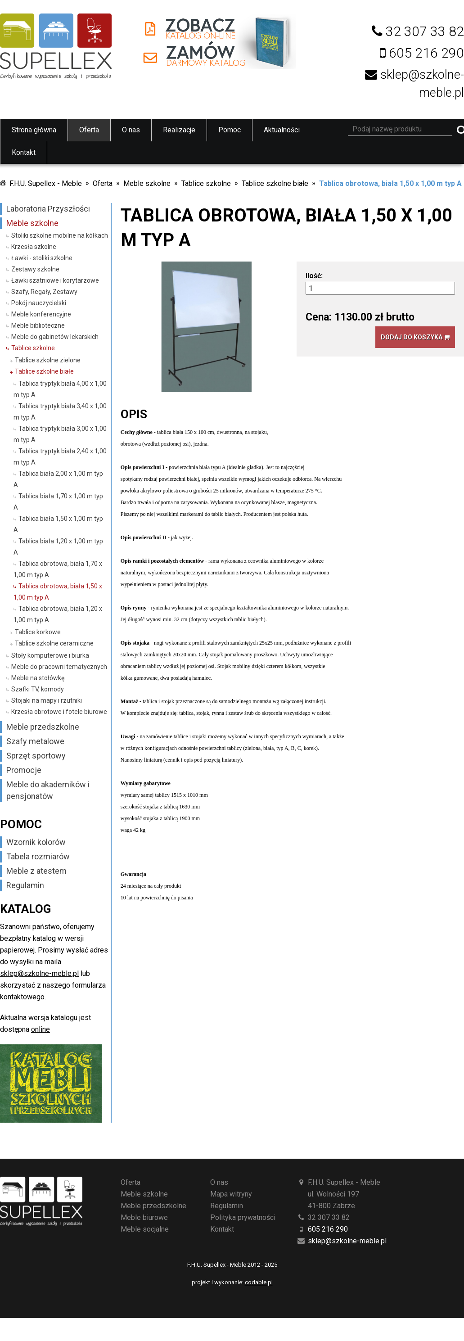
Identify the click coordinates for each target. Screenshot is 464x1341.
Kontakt (24, 152)
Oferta (89, 130)
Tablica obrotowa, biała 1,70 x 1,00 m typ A (58, 569)
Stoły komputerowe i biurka (50, 655)
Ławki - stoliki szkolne (41, 258)
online (40, 1029)
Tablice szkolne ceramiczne (54, 643)
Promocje (23, 770)
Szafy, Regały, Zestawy (44, 291)
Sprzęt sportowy (36, 755)
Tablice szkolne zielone (48, 360)
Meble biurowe (144, 1217)
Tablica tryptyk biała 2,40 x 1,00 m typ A (60, 456)
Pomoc (229, 130)
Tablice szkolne (206, 183)
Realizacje (179, 130)
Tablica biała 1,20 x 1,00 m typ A (58, 546)
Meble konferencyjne (41, 314)
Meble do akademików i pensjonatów (48, 790)
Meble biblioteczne (38, 325)
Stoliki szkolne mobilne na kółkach (59, 235)
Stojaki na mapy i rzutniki (46, 700)
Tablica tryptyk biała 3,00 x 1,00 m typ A (60, 434)
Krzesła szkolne (33, 246)
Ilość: (314, 275)
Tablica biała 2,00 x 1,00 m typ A (58, 479)
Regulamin (25, 885)
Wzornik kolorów (36, 842)
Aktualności (282, 130)
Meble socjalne (145, 1229)
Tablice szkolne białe (275, 183)
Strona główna (34, 130)
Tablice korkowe (38, 632)
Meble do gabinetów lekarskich (55, 336)
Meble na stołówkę (37, 678)
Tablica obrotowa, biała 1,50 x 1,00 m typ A (390, 183)
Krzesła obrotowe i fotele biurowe (59, 711)
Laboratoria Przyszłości (48, 208)
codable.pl (259, 1282)
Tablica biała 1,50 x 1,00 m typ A (58, 524)
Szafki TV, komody (37, 689)
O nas (131, 130)
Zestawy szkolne (35, 269)
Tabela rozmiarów (38, 856)
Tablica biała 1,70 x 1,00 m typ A (58, 501)
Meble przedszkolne (42, 726)
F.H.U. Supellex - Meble (45, 183)
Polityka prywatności (242, 1217)
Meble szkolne (147, 183)
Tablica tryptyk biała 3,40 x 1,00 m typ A (60, 411)
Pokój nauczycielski (38, 303)
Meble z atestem (36, 871)
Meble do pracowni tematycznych (59, 666)
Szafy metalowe (35, 741)
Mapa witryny (231, 1194)
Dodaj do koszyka (415, 337)
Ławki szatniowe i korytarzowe (55, 280)
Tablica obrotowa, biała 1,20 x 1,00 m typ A (58, 614)
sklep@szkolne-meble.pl (39, 973)
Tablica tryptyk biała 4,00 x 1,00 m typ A (60, 389)
